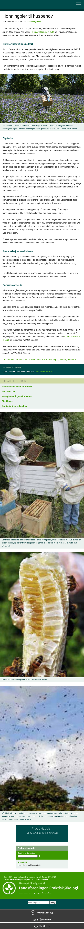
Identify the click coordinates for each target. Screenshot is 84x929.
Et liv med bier (9, 391)
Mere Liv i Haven (42, 919)
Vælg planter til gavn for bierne (17, 396)
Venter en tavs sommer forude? (17, 386)
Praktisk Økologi (42, 912)
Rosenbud (22, 862)
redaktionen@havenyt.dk (20, 879)
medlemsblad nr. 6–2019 (43, 32)
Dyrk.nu (42, 926)
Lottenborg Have (34, 22)
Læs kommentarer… (45, 372)
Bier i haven (7, 401)
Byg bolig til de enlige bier (14, 406)
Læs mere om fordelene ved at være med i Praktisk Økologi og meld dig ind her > (39, 359)
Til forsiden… (17, 4)
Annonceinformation (40, 879)
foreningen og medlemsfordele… (40, 893)
